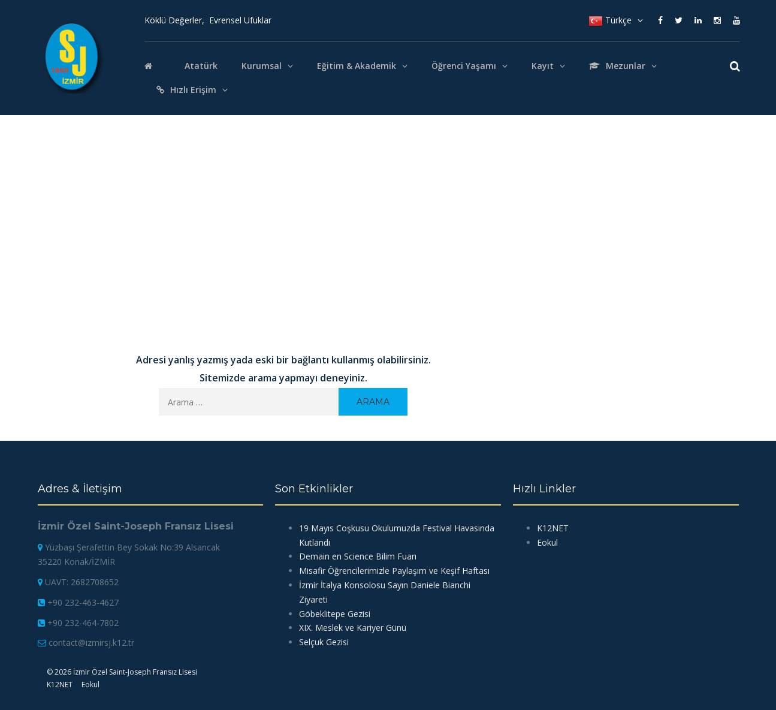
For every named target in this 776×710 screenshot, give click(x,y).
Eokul (547, 542)
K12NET (553, 528)
